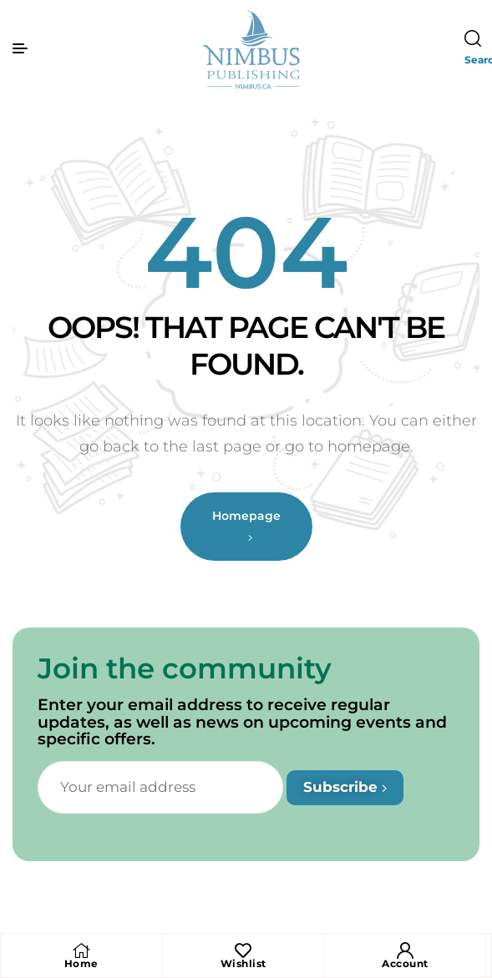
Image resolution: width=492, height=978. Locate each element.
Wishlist (243, 963)
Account (405, 963)
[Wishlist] (243, 950)
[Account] (405, 950)
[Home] (81, 950)
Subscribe (345, 787)
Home (81, 963)
